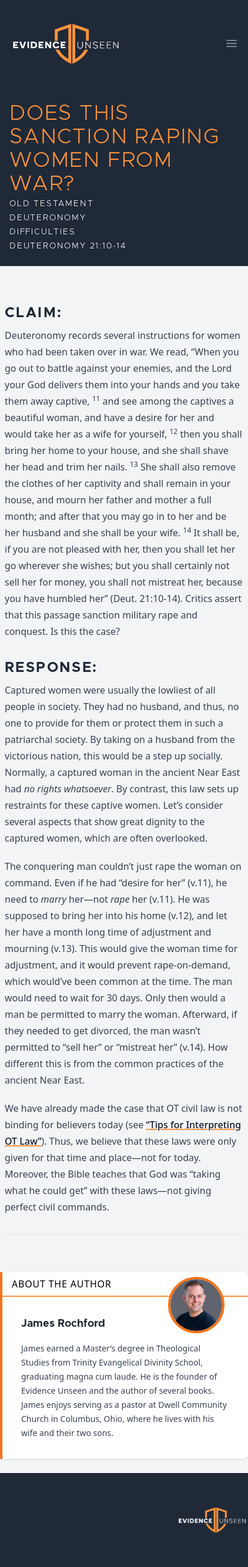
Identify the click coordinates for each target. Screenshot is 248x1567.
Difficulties (42, 232)
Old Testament (51, 204)
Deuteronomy (47, 218)
